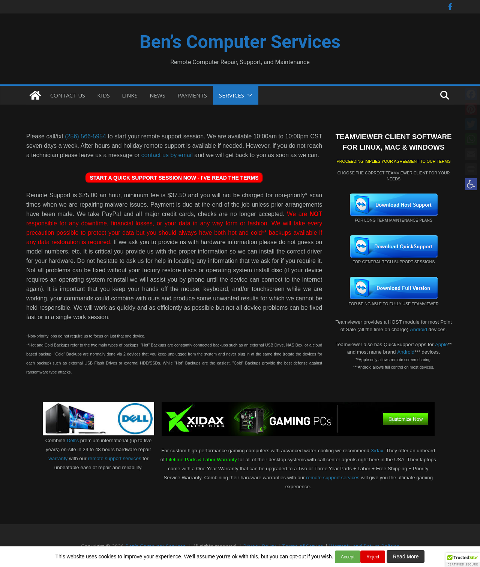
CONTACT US (67, 95)
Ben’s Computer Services (240, 41)
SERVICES (231, 95)
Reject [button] (372, 557)
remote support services (114, 458)
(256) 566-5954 (85, 136)
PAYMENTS (192, 95)
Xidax (377, 450)
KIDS (103, 95)
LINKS (130, 95)
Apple (441, 344)
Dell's (73, 440)
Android (418, 329)
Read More (405, 557)
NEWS (157, 95)
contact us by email (167, 155)
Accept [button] (348, 557)
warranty (58, 458)
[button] (471, 184)
